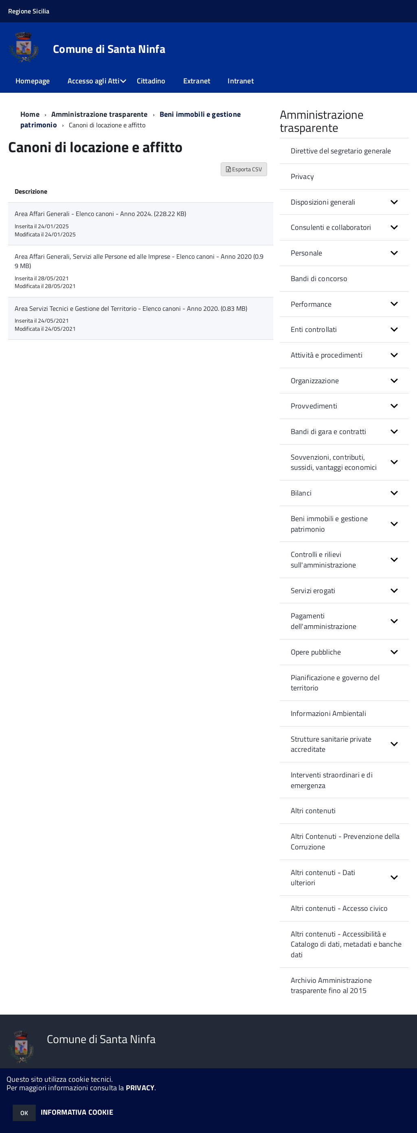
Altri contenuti (313, 810)
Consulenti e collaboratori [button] (331, 227)
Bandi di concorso (319, 278)
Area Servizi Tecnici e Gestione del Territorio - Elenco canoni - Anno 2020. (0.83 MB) (131, 308)
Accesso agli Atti (93, 80)
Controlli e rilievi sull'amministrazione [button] (323, 559)
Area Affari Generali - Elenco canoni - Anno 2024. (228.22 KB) (100, 213)
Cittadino (151, 80)
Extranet (196, 80)
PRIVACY (140, 1087)
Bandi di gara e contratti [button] (329, 431)
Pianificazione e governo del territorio (335, 683)
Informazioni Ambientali (328, 713)
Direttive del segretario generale (341, 150)
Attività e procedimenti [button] (326, 354)
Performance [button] (311, 304)
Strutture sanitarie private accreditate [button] (331, 744)
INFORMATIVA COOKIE (77, 1112)
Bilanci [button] (301, 492)
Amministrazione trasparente (99, 114)
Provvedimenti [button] (314, 405)
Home (30, 114)
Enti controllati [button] (314, 329)
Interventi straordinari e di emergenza (332, 780)
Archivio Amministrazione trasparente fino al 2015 (331, 985)
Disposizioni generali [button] (323, 201)
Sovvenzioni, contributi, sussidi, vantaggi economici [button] (334, 462)
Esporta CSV (244, 169)
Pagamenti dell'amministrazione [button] (324, 621)
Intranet (240, 80)
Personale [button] (307, 252)
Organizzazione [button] (315, 380)
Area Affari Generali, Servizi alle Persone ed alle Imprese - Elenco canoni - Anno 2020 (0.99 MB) (139, 261)
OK (24, 1113)
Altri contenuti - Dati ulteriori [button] (323, 877)
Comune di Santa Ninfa (109, 49)
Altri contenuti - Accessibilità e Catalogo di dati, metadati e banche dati (346, 944)
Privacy (302, 176)
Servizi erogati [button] (313, 590)
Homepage (32, 80)
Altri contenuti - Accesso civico (339, 908)
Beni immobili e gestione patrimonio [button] (329, 524)
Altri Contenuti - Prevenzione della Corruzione (345, 841)
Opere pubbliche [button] (316, 651)
